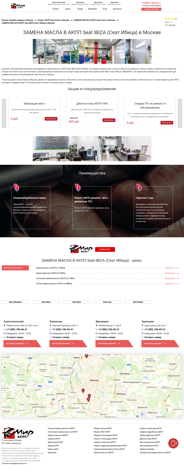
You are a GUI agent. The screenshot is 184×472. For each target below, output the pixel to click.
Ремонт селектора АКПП (151, 428)
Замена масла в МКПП (58, 435)
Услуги (56, 9)
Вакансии (92, 9)
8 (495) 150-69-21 (151, 3)
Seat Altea (46, 302)
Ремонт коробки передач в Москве (17, 20)
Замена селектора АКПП (105, 442)
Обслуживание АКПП (149, 446)
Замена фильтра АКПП (46, 273)
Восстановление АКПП (150, 442)
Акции (80, 9)
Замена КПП (53, 446)
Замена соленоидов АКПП (105, 435)
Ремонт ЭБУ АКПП (102, 432)
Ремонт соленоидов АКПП (105, 439)
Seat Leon (107, 302)
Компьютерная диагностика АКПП (109, 449)
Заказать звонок (150, 9)
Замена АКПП (54, 439)
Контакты (117, 9)
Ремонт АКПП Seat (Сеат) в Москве (53, 20)
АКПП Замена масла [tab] (13, 268)
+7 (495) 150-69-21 (16, 329)
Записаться (51, 119)
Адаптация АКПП (55, 442)
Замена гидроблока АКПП (151, 432)
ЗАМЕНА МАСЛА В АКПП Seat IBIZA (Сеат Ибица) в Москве (28, 23)
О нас (104, 9)
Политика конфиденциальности (14, 463)
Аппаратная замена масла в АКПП (155, 452)
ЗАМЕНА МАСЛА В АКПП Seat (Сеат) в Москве (94, 20)
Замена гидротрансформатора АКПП (110, 446)
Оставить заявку (14, 337)
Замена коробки (147, 449)
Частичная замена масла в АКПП (51, 278)
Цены (67, 9)
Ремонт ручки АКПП (103, 428)
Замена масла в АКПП (46, 268)
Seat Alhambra (15, 302)
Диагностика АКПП (148, 439)
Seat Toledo (138, 302)
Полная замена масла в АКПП (49, 283)
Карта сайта (53, 449)
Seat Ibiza (76, 302)
